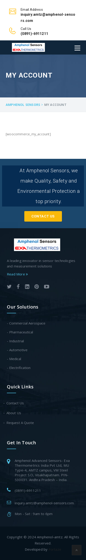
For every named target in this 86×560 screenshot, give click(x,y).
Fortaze (55, 549)
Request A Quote (20, 422)
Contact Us (43, 216)
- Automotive (17, 350)
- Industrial (15, 341)
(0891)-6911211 (28, 490)
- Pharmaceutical (20, 332)
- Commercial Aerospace (26, 323)
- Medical (14, 358)
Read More (17, 274)
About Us (14, 413)
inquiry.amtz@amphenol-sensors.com (44, 503)
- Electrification (19, 367)
